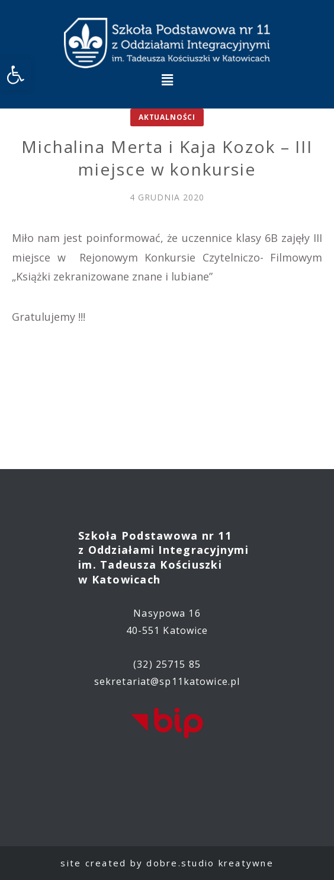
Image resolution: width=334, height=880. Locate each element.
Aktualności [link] (167, 117)
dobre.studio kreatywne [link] (210, 863)
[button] (167, 79)
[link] (15, 74)
